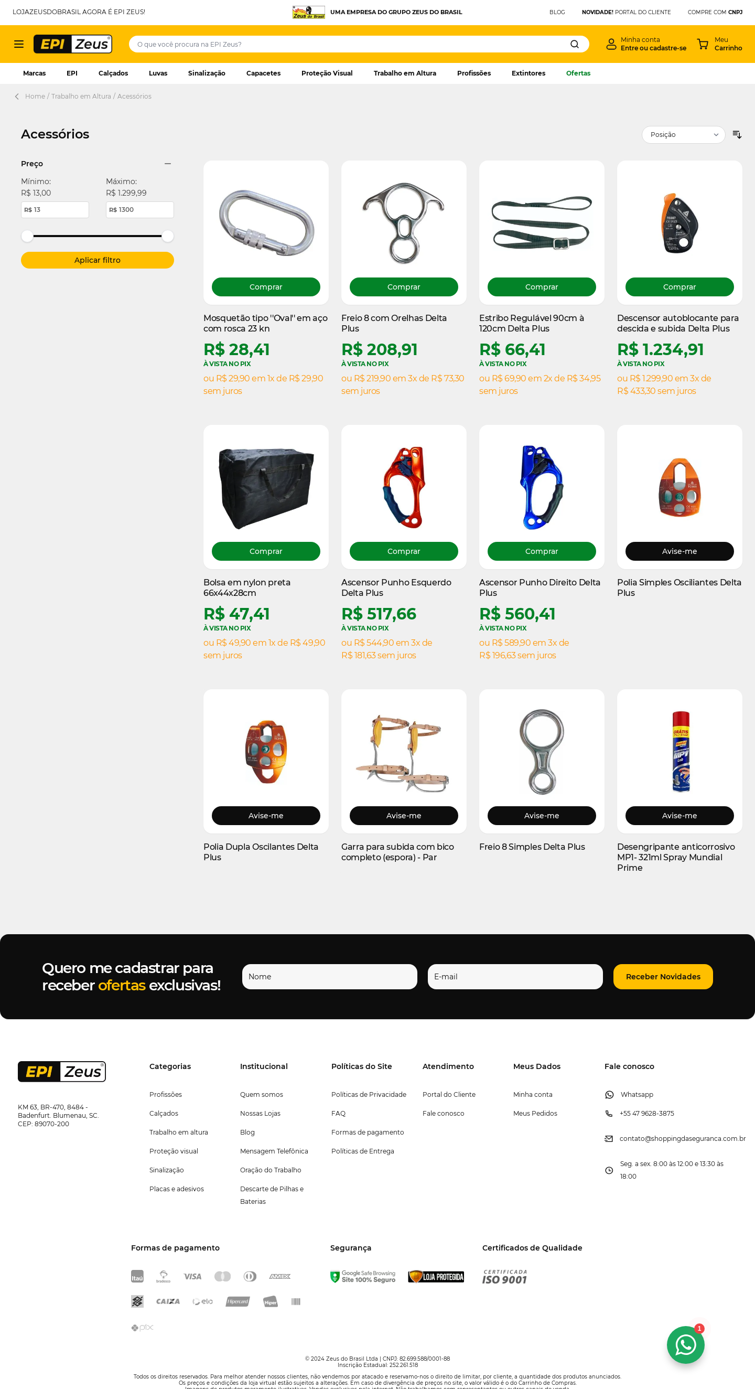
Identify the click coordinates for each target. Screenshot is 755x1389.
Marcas (34, 73)
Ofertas (578, 73)
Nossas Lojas (260, 1113)
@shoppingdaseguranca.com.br (695, 1138)
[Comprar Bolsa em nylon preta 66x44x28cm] (266, 551)
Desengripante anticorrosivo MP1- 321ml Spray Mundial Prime (676, 857)
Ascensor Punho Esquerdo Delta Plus (396, 588)
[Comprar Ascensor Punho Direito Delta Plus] (542, 551)
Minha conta (533, 1094)
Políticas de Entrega (362, 1151)
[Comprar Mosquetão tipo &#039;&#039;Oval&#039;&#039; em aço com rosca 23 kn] (266, 286)
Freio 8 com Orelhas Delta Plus (394, 323)
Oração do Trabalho (270, 1170)
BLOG (557, 12)
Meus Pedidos (535, 1113)
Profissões (474, 73)
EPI (72, 73)
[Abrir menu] (19, 44)
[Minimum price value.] (55, 209)
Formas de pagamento (367, 1132)
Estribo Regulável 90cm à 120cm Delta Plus (531, 323)
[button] (663, 976)
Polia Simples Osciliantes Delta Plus (679, 588)
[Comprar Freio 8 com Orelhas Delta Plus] (404, 286)
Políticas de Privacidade (368, 1094)
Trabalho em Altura (405, 73)
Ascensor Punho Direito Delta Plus (540, 588)
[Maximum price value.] (140, 209)
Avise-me (679, 551)
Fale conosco (444, 1113)
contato (632, 1138)
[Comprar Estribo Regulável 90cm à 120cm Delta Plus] (542, 286)
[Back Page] (19, 96)
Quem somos (261, 1094)
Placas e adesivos (176, 1189)
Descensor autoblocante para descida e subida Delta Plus (678, 323)
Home (35, 96)
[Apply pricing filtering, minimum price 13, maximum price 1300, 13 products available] (97, 260)
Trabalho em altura (178, 1132)
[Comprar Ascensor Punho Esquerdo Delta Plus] (404, 551)
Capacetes (263, 73)
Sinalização (206, 73)
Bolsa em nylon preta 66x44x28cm (247, 588)
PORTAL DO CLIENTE (626, 12)
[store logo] (73, 44)
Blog (247, 1132)
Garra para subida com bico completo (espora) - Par (397, 852)
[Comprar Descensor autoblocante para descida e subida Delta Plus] (679, 286)
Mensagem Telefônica (274, 1151)
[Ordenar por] (684, 135)
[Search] (574, 44)
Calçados (113, 73)
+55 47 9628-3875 (647, 1113)
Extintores (528, 73)
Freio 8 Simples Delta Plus (532, 847)
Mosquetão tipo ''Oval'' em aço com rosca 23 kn (265, 323)
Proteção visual (173, 1151)
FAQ (338, 1113)
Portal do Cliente (449, 1094)
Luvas (158, 73)
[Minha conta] (646, 44)
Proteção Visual (327, 73)
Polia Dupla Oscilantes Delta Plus (261, 852)
